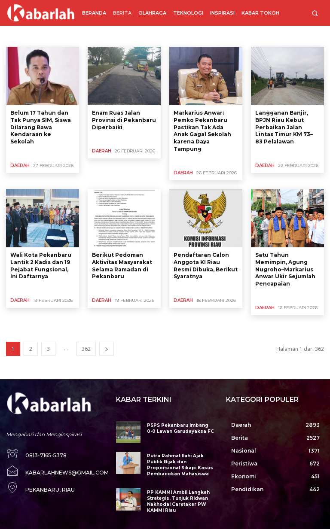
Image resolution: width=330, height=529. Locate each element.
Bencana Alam (26, 36)
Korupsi (212, 36)
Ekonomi (83, 36)
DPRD (57, 36)
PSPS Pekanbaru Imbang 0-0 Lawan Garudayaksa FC (180, 428)
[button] (315, 13)
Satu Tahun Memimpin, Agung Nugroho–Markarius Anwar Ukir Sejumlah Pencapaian (285, 269)
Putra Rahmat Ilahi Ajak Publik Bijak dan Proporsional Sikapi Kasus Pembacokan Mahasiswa (177, 465)
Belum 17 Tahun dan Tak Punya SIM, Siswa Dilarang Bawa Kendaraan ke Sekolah (40, 127)
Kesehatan (182, 36)
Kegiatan (151, 36)
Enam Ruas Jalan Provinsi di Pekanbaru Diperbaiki (124, 120)
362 (86, 349)
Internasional (117, 36)
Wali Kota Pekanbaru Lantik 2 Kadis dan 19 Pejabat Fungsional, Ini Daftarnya (40, 266)
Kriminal (239, 36)
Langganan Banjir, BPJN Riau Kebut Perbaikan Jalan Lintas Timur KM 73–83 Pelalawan (284, 127)
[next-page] (106, 349)
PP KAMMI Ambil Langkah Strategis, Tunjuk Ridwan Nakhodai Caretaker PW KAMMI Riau (177, 501)
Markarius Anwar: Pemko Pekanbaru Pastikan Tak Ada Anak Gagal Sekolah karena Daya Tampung (202, 130)
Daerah (20, 165)
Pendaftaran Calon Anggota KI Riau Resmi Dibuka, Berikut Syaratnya (206, 266)
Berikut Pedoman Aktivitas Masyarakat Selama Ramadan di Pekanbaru (122, 266)
